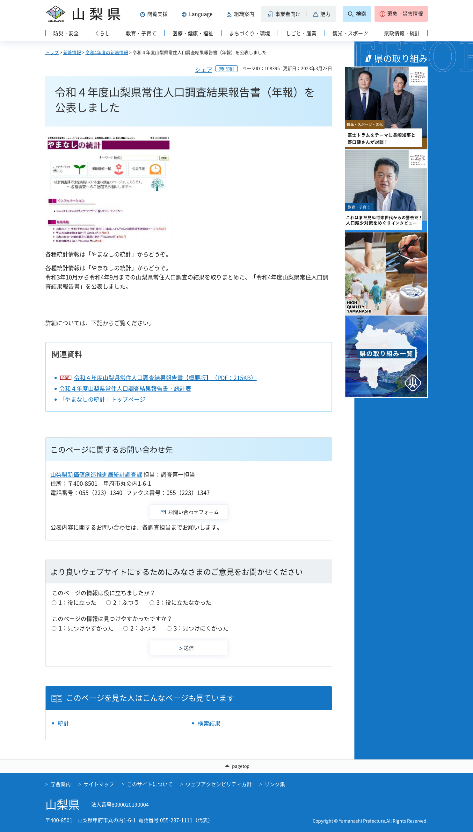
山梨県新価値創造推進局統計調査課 (96, 474)
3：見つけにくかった (201, 628)
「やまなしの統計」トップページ (102, 399)
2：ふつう (126, 602)
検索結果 (209, 723)
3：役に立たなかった (183, 602)
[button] (155, 14)
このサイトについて (150, 784)
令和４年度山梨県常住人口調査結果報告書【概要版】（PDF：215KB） (165, 378)
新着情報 (72, 52)
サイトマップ (99, 784)
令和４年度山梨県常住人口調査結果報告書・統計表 (125, 388)
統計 (63, 723)
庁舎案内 (60, 784)
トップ (52, 52)
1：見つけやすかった (86, 628)
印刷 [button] (229, 69)
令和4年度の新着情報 (106, 52)
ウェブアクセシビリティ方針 (219, 784)
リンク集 (275, 784)
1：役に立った (77, 602)
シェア (203, 69)
